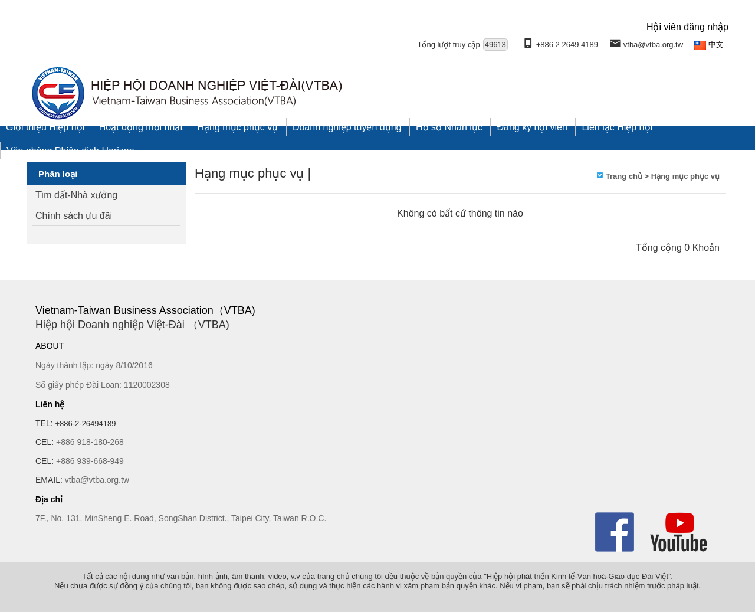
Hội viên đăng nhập (687, 27)
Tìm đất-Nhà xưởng (76, 195)
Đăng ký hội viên (532, 127)
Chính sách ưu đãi (73, 216)
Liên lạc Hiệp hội (617, 127)
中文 (716, 44)
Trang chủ (624, 176)
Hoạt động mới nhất (141, 127)
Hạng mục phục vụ (237, 127)
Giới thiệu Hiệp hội (45, 127)
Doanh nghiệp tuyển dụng (347, 127)
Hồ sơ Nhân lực (449, 127)
